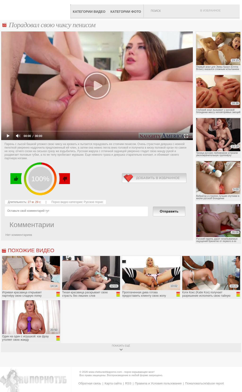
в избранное (154, 178)
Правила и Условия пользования (158, 383)
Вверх (233, 369)
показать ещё (121, 345)
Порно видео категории (67, 202)
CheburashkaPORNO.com (36, 10)
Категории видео (89, 11)
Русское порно (93, 202)
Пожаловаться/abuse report (204, 383)
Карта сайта (112, 383)
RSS (128, 383)
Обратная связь (89, 383)
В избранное (210, 10)
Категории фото (125, 11)
